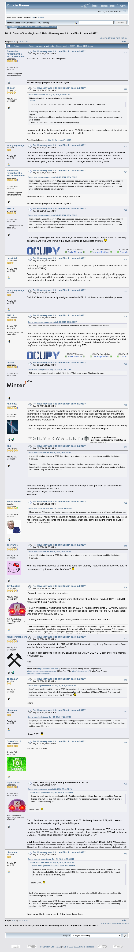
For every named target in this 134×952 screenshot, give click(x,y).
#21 (125, 53)
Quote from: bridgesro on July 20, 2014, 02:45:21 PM (50, 369)
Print (124, 41)
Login (36, 27)
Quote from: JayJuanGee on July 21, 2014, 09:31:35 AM (51, 859)
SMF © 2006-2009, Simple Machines (78, 947)
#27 (125, 291)
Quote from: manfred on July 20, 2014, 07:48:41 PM (49, 95)
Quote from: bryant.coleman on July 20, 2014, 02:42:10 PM (52, 686)
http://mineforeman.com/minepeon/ (41, 671)
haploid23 (12, 403)
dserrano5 (12, 545)
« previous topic (107, 38)
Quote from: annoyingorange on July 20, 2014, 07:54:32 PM (52, 177)
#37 (125, 712)
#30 (125, 405)
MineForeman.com (17, 637)
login (33, 17)
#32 (125, 503)
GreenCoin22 (14, 741)
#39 (125, 784)
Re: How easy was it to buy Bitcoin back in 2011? (59, 51)
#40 (125, 854)
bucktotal (12, 258)
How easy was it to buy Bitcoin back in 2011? (73, 33)
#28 (125, 317)
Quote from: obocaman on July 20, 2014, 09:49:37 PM (50, 789)
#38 (125, 743)
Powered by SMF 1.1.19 (50, 947)
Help (21, 27)
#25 (125, 210)
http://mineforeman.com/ (48, 669)
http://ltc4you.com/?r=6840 (59, 140)
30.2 (39, 23)
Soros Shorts (14, 501)
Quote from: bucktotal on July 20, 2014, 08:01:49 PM (49, 453)
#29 (125, 364)
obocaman (12, 679)
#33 (125, 546)
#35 (125, 638)
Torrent (45, 23)
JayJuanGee (13, 586)
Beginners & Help (38, 33)
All (27, 41)
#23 (125, 147)
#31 (125, 447)
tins (9, 446)
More (53, 27)
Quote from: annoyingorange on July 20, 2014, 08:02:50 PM (52, 322)
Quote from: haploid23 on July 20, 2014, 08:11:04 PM (50, 508)
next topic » (122, 38)
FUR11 (10, 208)
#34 (125, 587)
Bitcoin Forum (12, 33)
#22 (125, 89)
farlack (10, 362)
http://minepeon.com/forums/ (39, 674)
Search (28, 27)
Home (13, 27)
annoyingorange (15, 145)
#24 (125, 172)
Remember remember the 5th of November (16, 54)
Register (45, 27)
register (41, 17)
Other (24, 33)
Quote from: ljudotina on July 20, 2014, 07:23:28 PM (49, 717)
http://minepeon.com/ (81, 671)
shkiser (11, 88)
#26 (125, 260)
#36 (125, 680)
